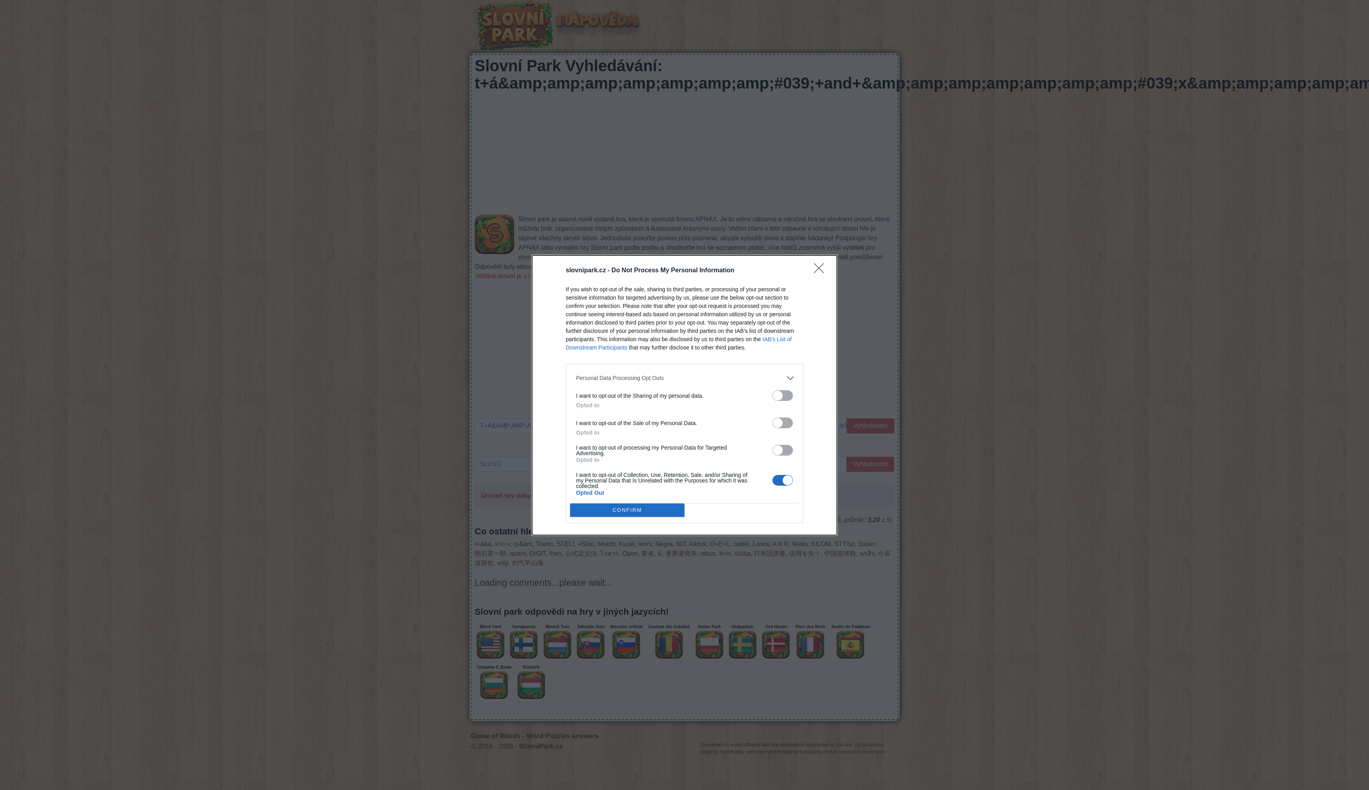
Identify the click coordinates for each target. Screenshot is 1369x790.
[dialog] (684, 395)
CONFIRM (627, 510)
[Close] (821, 270)
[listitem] (684, 378)
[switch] (782, 395)
